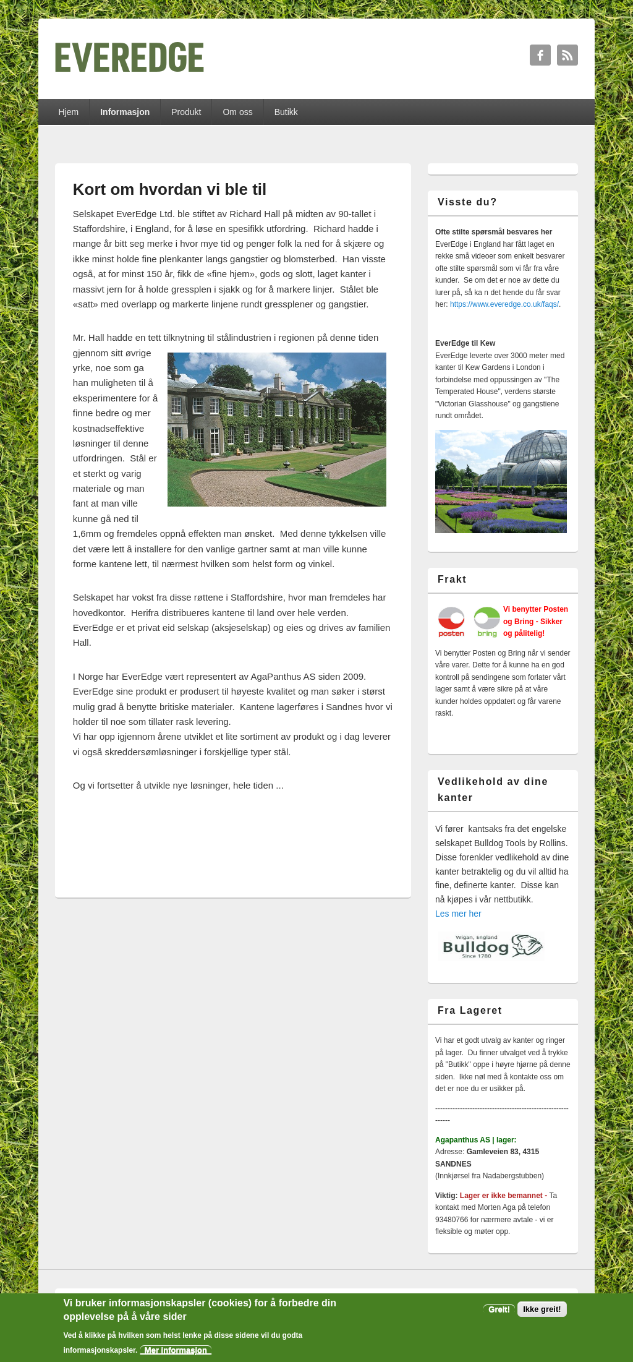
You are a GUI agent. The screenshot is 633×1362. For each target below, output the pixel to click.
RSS (567, 55)
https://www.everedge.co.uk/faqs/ (504, 304)
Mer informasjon (176, 1351)
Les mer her (458, 914)
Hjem (69, 112)
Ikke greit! (542, 1310)
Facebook (540, 55)
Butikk (286, 112)
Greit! (499, 1310)
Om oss (237, 112)
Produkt (186, 112)
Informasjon (125, 112)
